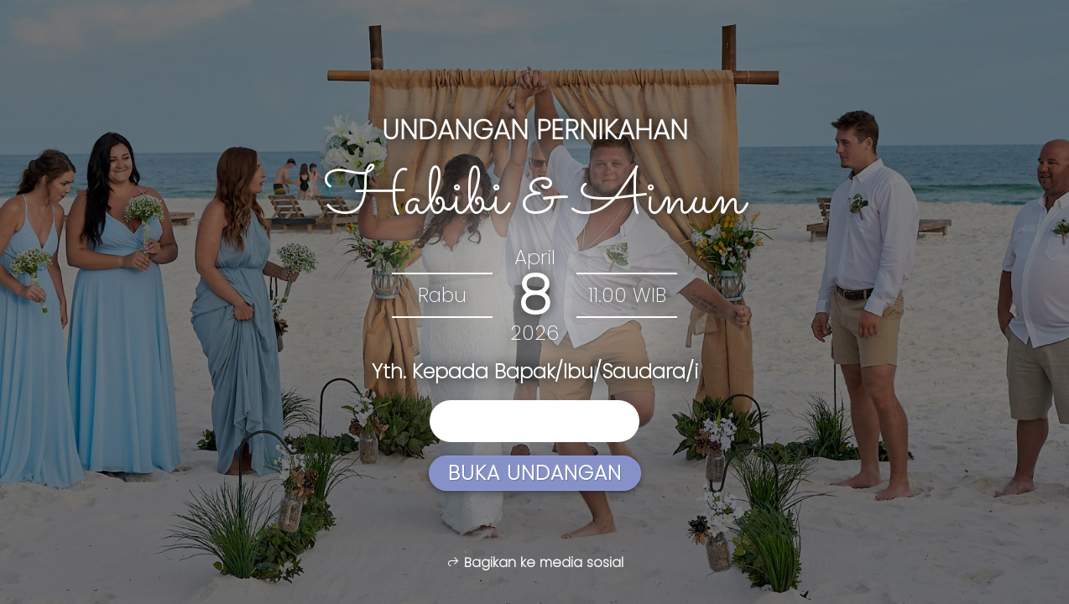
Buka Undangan (535, 473)
